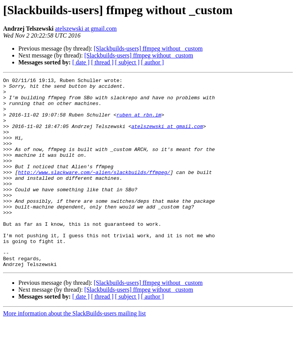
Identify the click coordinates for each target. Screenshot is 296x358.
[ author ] (152, 62)
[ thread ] (102, 62)
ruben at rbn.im (138, 122)
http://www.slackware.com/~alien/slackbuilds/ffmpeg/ (94, 191)
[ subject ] (127, 62)
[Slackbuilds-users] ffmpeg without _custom (148, 48)
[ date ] (80, 62)
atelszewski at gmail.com (86, 28)
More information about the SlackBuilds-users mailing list (74, 351)
